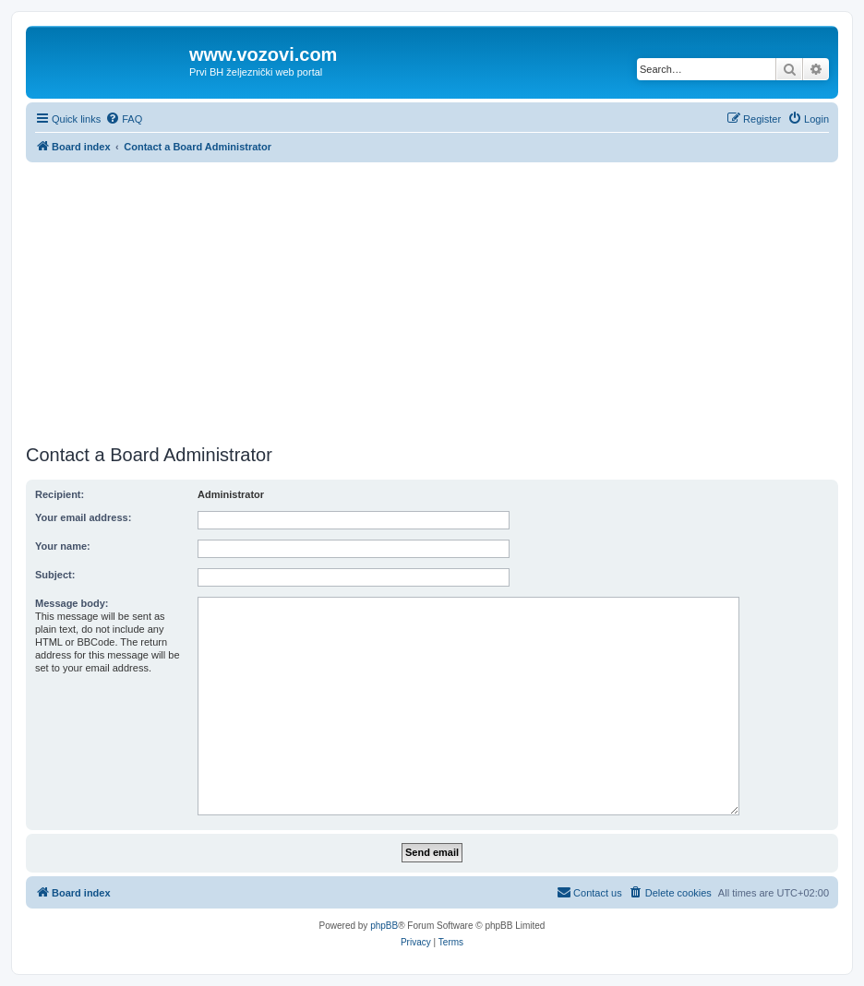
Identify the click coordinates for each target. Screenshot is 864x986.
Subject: (55, 574)
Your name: (62, 546)
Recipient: (59, 494)
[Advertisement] (432, 301)
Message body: (71, 603)
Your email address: (83, 517)
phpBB (384, 926)
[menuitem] (123, 119)
